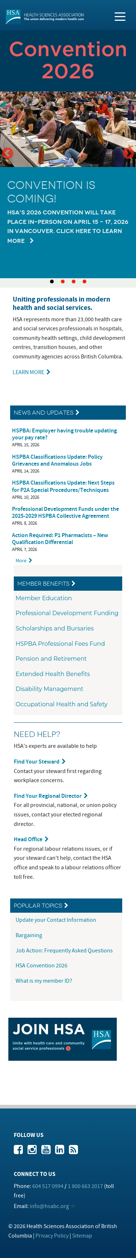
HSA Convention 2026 (41, 965)
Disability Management (49, 689)
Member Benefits (43, 583)
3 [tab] (73, 282)
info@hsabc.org (49, 1206)
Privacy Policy (52, 1235)
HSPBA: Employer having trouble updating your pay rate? (64, 434)
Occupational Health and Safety (62, 704)
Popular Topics (38, 905)
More (21, 560)
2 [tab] (62, 282)
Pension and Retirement (51, 658)
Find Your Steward (36, 762)
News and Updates (43, 412)
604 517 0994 (47, 1186)
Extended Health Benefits (53, 674)
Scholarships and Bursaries (55, 628)
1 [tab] (51, 282)
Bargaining (29, 935)
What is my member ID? (44, 981)
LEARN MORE (28, 372)
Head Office (28, 839)
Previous (7, 154)
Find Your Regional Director (48, 796)
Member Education (44, 598)
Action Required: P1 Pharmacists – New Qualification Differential (60, 539)
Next (128, 154)
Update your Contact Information (56, 920)
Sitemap (82, 1235)
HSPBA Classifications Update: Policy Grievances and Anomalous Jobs (57, 460)
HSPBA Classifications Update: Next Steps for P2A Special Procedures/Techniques (63, 486)
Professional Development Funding (67, 613)
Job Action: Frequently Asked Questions (64, 950)
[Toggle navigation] (120, 16)
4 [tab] (84, 282)
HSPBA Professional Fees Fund (60, 643)
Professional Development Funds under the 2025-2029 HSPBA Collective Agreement (65, 512)
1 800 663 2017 (85, 1186)
